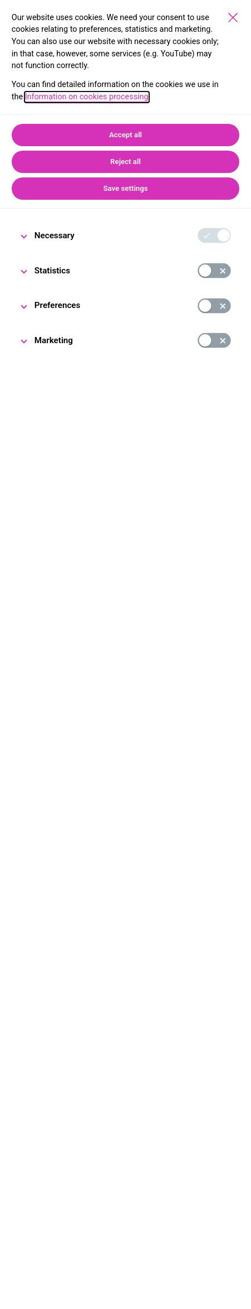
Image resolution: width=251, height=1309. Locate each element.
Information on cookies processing (87, 97)
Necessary (55, 235)
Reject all (125, 161)
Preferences (58, 305)
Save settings (125, 188)
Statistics (52, 271)
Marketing (54, 340)
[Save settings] (233, 17)
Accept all (125, 135)
